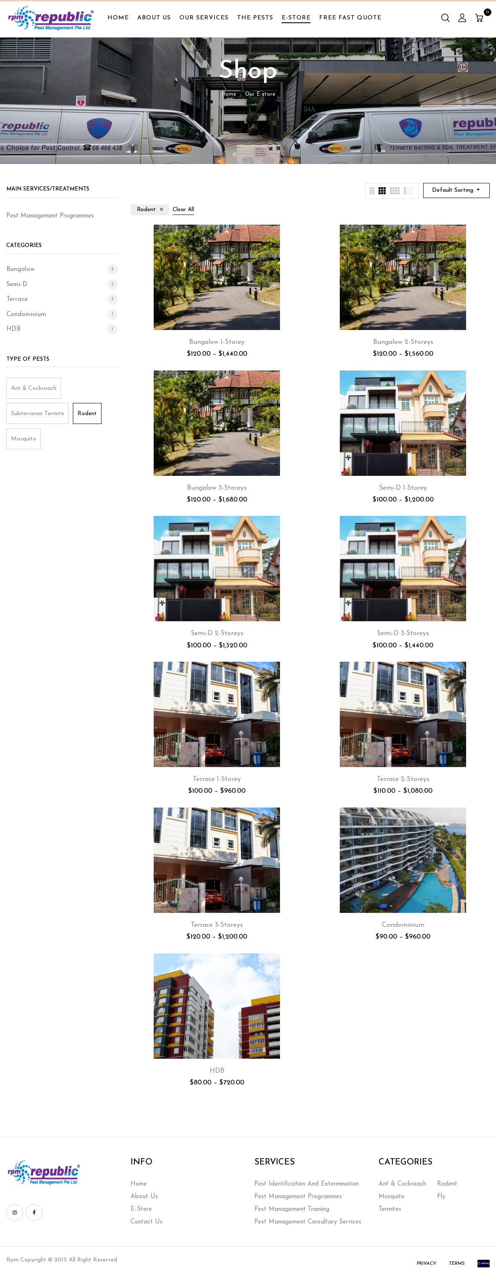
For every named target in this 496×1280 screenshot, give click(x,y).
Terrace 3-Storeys (217, 925)
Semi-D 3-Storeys (403, 633)
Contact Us (147, 1222)
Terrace (17, 299)
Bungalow (20, 269)
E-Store (141, 1209)
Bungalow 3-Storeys (217, 488)
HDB (13, 329)
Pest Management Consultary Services (307, 1222)
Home (228, 94)
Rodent (87, 414)
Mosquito (23, 439)
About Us (144, 1197)
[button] (480, 19)
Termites (390, 1209)
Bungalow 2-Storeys (403, 342)
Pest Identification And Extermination (306, 1184)
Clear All (183, 209)
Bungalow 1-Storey (217, 342)
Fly (441, 1197)
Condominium (26, 314)
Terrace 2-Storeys (403, 779)
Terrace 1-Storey (217, 779)
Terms (457, 1263)
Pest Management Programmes (298, 1197)
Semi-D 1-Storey (403, 488)
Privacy (426, 1263)
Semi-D (16, 285)
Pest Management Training (291, 1209)
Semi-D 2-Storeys (217, 633)
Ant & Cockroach (33, 388)
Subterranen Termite (37, 414)
